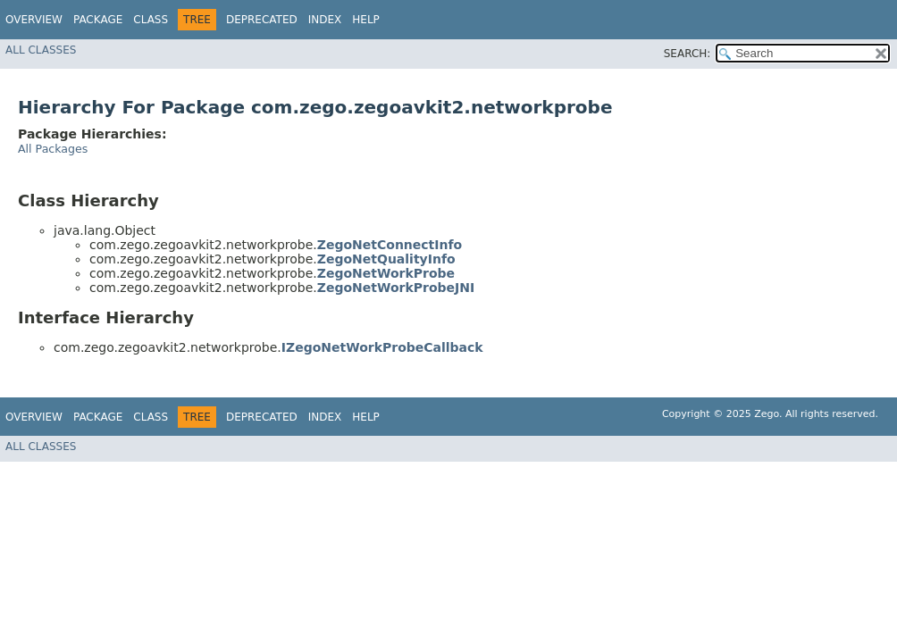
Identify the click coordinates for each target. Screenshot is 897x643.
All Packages (53, 148)
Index (325, 19)
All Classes (40, 50)
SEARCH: (687, 53)
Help (366, 19)
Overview (34, 19)
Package (97, 19)
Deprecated (262, 19)
